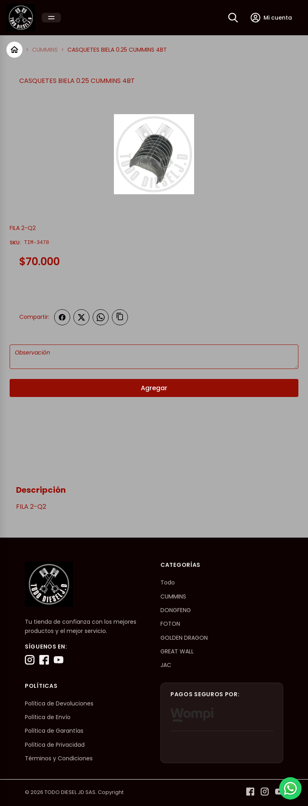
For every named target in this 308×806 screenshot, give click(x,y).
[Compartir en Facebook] (62, 317)
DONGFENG (175, 610)
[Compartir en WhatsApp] (101, 317)
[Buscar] (233, 18)
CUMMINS (45, 50)
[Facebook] (44, 660)
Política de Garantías (54, 731)
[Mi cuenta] (271, 18)
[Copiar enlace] (120, 317)
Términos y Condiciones (59, 758)
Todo (167, 582)
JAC (165, 665)
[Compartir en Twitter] (81, 317)
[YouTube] (58, 660)
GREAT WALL (177, 651)
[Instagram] (29, 660)
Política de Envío (48, 717)
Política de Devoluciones (59, 703)
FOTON (170, 624)
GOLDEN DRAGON (184, 638)
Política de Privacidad (55, 745)
